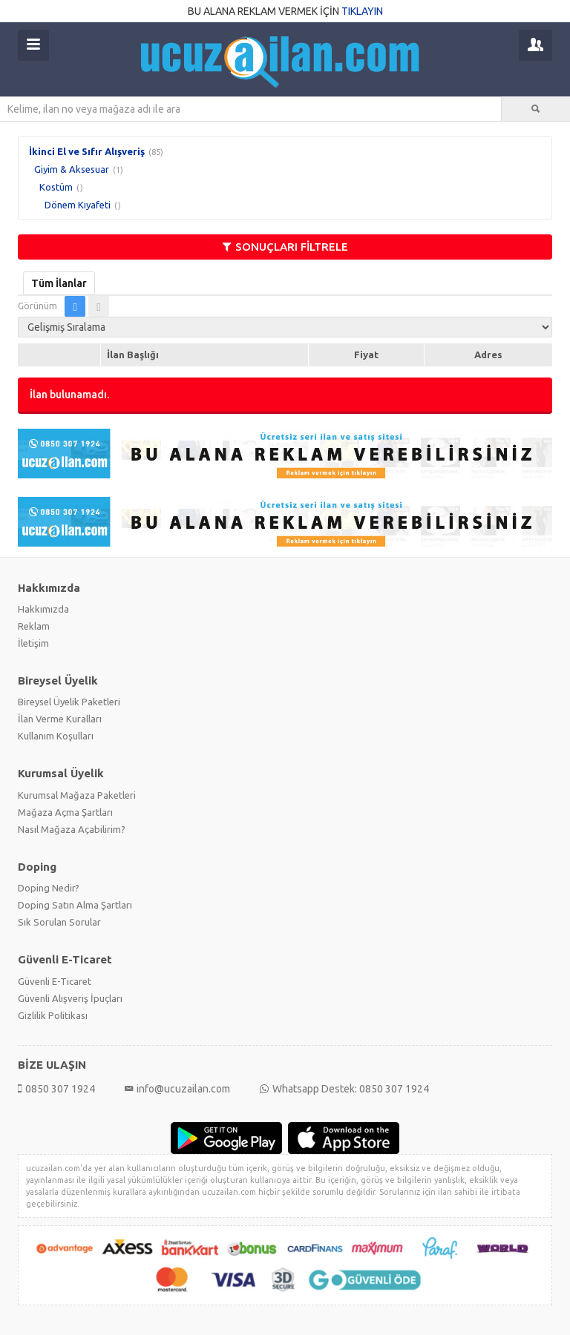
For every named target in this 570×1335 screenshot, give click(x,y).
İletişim (33, 643)
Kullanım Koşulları (56, 736)
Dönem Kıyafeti (78, 205)
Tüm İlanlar (59, 283)
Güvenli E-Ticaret (54, 981)
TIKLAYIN (362, 11)
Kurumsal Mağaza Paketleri (77, 795)
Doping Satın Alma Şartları (75, 905)
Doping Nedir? (48, 888)
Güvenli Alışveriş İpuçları (70, 998)
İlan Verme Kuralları (60, 718)
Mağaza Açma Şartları (65, 812)
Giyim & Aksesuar (71, 169)
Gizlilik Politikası (53, 1015)
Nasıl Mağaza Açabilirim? (71, 829)
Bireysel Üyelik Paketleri (69, 701)
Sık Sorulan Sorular (59, 922)
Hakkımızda (43, 609)
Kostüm (56, 187)
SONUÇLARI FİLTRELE (285, 246)
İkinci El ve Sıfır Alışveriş (87, 151)
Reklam (34, 626)
